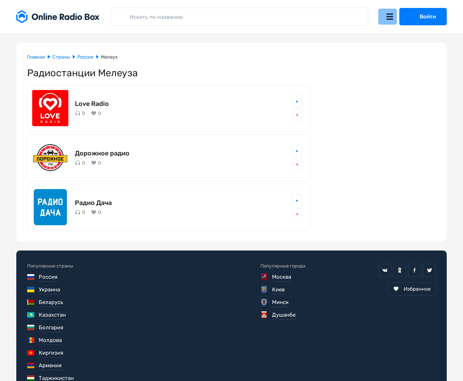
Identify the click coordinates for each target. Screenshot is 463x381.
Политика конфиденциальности (167, 353)
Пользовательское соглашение (68, 353)
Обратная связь (245, 353)
